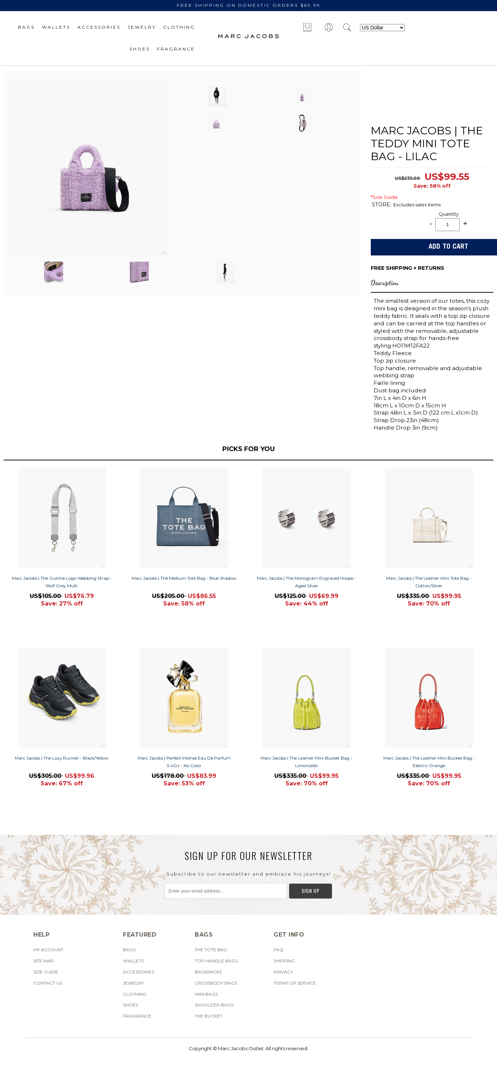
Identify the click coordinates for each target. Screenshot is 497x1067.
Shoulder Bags (214, 1005)
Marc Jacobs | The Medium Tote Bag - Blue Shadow (184, 578)
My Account (48, 949)
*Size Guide (384, 197)
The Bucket (208, 1016)
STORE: (381, 204)
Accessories (98, 27)
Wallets (56, 27)
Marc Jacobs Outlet (241, 1048)
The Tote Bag (211, 949)
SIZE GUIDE (45, 972)
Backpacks (208, 972)
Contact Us (47, 983)
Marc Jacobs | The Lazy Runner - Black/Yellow (62, 758)
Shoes (139, 49)
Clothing (179, 27)
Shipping (284, 960)
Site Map (43, 960)
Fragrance (176, 49)
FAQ (278, 949)
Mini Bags (206, 994)
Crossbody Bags (216, 983)
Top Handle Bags (216, 960)
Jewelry (142, 27)
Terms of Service (295, 983)
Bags (26, 27)
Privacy (283, 972)
